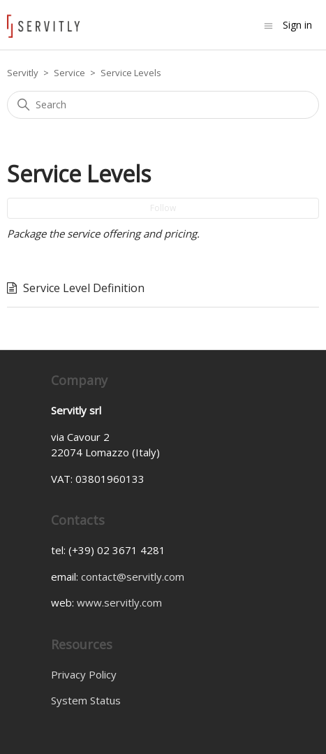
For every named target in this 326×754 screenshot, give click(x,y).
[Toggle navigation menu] (268, 25)
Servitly (22, 72)
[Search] (163, 105)
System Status (86, 700)
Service (69, 72)
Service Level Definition (84, 288)
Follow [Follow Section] (163, 208)
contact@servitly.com (132, 576)
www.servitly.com (119, 602)
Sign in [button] (297, 24)
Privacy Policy (84, 674)
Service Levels (131, 72)
